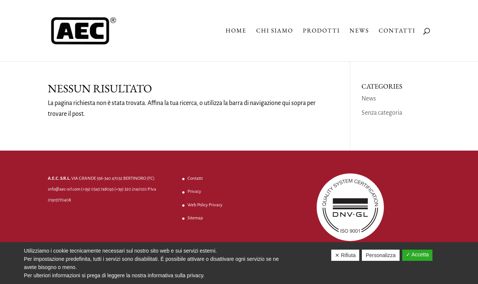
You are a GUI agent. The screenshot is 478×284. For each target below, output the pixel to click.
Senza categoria (381, 112)
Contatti (397, 31)
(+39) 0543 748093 (97, 189)
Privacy (194, 191)
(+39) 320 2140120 (130, 189)
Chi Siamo (274, 31)
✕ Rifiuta (345, 255)
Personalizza (380, 255)
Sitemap (195, 218)
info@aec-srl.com (64, 189)
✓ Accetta (417, 254)
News (359, 31)
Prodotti (321, 31)
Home (236, 31)
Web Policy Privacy (205, 205)
